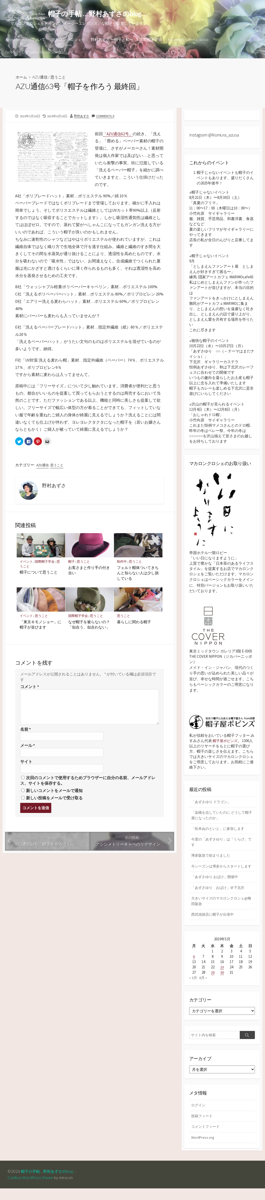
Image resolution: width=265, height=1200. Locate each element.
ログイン (198, 1115)
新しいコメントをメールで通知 (54, 792)
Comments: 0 (106, 116)
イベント (26, 562)
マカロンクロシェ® (68, 39)
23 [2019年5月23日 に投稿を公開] (222, 977)
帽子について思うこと (39, 573)
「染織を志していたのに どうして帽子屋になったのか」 (222, 816)
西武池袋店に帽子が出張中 (214, 924)
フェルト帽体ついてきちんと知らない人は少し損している (138, 574)
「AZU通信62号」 (118, 133)
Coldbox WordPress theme (31, 1189)
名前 (25, 730)
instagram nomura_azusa (188, 39)
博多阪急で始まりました (212, 858)
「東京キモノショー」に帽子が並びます (40, 626)
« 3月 (193, 988)
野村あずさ (82, 116)
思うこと (60, 76)
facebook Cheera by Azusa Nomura (35, 52)
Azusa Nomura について (25, 39)
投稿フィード (202, 1126)
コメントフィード (206, 1137)
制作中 (122, 562)
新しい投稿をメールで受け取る (54, 800)
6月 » (203, 988)
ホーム (22, 76)
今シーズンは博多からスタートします (221, 872)
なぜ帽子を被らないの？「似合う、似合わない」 (89, 626)
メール (27, 747)
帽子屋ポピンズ (226, 741)
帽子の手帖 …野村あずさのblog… (52, 1183)
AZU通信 (41, 76)
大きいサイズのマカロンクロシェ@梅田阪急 (221, 911)
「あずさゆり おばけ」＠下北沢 (219, 896)
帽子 (71, 562)
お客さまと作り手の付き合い (89, 571)
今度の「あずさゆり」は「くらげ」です (221, 844)
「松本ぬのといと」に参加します (219, 830)
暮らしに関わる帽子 (134, 623)
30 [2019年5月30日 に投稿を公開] (222, 982)
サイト (26, 763)
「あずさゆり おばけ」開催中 (216, 886)
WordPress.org (203, 1148)
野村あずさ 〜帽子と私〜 (112, 39)
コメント (29, 688)
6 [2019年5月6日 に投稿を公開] (194, 966)
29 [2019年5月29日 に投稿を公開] (212, 982)
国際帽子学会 (150, 39)
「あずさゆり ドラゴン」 (212, 803)
